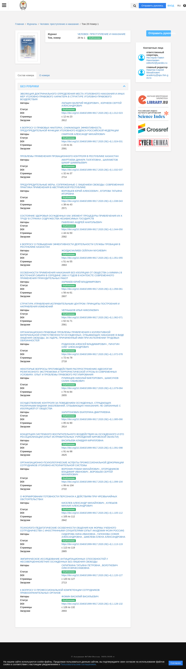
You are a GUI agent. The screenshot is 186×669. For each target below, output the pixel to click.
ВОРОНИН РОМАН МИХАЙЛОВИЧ (81, 469)
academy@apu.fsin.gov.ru (157, 76)
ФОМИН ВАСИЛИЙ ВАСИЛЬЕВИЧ (80, 596)
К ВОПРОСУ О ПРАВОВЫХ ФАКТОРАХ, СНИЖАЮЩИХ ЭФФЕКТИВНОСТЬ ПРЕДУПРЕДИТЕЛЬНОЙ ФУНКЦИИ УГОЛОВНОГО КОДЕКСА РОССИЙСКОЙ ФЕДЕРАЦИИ (69, 129)
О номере (44, 75)
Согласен (176, 663)
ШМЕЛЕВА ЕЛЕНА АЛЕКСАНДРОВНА (104, 537)
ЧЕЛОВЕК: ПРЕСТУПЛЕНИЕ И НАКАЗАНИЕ (101, 34)
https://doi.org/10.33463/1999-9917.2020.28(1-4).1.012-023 (92, 113)
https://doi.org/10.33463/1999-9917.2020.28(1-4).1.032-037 (92, 169)
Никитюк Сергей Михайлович (155, 71)
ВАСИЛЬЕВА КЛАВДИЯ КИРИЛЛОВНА (83, 440)
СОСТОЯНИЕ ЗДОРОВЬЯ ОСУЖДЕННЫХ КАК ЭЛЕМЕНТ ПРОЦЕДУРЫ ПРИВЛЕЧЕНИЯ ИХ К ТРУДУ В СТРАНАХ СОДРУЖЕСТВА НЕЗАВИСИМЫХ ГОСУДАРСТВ (71, 217)
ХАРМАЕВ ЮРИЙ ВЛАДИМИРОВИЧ (81, 282)
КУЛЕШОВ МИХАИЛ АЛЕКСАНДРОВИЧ (89, 504)
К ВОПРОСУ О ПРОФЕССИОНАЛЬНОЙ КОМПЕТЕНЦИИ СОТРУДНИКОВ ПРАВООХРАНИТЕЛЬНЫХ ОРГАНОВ (60, 591)
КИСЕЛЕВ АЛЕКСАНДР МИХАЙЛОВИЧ (83, 503)
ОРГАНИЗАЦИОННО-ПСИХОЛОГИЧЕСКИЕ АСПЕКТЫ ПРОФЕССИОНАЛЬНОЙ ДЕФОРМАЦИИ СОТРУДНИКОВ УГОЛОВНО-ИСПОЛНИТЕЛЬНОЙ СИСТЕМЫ (72, 464)
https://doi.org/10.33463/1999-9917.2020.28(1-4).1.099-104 (92, 481)
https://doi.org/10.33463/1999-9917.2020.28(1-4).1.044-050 (92, 229)
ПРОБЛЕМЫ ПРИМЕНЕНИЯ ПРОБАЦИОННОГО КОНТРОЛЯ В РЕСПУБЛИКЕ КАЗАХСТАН (69, 156)
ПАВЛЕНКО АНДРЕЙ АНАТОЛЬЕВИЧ (82, 222)
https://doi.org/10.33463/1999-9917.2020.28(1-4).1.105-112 (92, 513)
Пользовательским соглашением (78, 664)
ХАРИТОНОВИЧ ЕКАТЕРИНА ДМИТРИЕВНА (86, 412)
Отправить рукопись (152, 5)
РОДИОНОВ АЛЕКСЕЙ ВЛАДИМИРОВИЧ (84, 344)
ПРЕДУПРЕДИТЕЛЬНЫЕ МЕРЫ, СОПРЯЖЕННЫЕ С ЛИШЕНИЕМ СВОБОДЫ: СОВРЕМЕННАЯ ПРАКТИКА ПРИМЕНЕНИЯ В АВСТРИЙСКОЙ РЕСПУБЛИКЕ (72, 186)
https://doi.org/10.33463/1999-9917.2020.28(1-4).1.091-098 (92, 447)
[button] (4, 5)
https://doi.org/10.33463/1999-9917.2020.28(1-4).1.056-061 (92, 289)
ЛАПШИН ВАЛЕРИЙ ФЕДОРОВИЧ (81, 103)
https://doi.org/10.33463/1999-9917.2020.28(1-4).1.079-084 (92, 388)
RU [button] (179, 5)
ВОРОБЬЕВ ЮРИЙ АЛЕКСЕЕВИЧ (80, 191)
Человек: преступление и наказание (60, 24)
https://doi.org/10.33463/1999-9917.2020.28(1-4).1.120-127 (92, 575)
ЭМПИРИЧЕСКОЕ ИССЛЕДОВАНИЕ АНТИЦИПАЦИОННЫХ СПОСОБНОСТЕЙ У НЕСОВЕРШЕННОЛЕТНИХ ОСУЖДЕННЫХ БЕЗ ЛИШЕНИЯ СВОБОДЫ (64, 560)
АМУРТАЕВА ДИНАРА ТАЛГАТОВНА (82, 159)
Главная (19, 24)
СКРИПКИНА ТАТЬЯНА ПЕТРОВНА (81, 565)
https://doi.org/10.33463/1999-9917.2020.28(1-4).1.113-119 (92, 544)
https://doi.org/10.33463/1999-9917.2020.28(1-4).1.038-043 (92, 201)
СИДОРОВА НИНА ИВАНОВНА (79, 534)
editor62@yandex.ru (156, 63)
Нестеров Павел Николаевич (155, 59)
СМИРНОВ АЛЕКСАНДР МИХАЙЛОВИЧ (83, 134)
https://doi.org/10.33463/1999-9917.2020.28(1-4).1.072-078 (92, 354)
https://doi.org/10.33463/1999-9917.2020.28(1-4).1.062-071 (92, 317)
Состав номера (26, 75)
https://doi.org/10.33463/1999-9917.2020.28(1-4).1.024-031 (92, 141)
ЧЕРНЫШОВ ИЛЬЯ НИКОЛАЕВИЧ (80, 310)
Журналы (32, 24)
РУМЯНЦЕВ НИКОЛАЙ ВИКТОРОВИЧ (83, 378)
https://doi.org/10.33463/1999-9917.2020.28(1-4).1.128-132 (92, 603)
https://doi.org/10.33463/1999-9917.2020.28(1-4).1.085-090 (92, 419)
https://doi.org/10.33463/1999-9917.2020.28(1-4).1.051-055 (92, 258)
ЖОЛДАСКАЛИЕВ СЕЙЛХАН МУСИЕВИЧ (84, 250)
